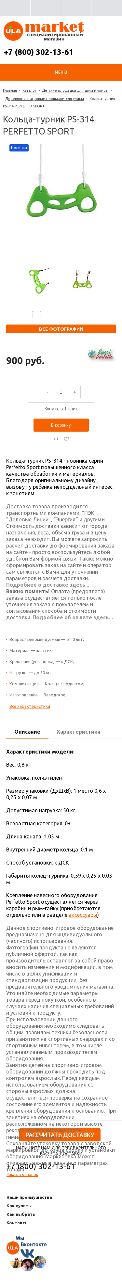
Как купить (19, 1205)
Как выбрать (21, 1214)
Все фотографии (61, 329)
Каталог (29, 90)
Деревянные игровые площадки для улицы (44, 99)
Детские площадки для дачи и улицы (75, 90)
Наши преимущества (29, 1197)
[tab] (27, 732)
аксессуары (83, 915)
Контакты (18, 1222)
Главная (10, 90)
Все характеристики (29, 706)
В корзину (61, 425)
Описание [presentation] (27, 732)
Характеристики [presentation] (79, 732)
